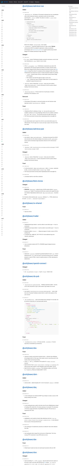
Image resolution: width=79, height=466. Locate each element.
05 (1, 35)
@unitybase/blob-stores (73, 15)
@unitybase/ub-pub (72, 26)
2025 (2, 20)
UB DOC (6, 2)
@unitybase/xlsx (73, 35)
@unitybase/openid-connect (73, 23)
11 (1, 24)
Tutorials (11, 2)
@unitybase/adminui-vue (73, 8)
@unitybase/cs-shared (72, 18)
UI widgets (31, 2)
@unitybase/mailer (73, 20)
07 (1, 31)
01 (1, 17)
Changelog (37, 2)
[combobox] (6, 6)
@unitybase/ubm (73, 30)
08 (1, 29)
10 (1, 26)
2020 (2, 144)
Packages (70, 6)
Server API (20, 2)
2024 (2, 45)
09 (1, 27)
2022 (2, 94)
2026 (2, 10)
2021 (2, 119)
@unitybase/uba (72, 28)
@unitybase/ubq (72, 32)
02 (1, 15)
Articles (15, 2)
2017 (2, 218)
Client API (26, 2)
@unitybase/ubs (72, 34)
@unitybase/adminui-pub (73, 12)
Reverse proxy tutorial (37, 49)
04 (1, 12)
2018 (2, 193)
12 (1, 22)
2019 (2, 169)
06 (1, 33)
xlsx (45, 462)
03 (1, 13)
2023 (2, 70)
